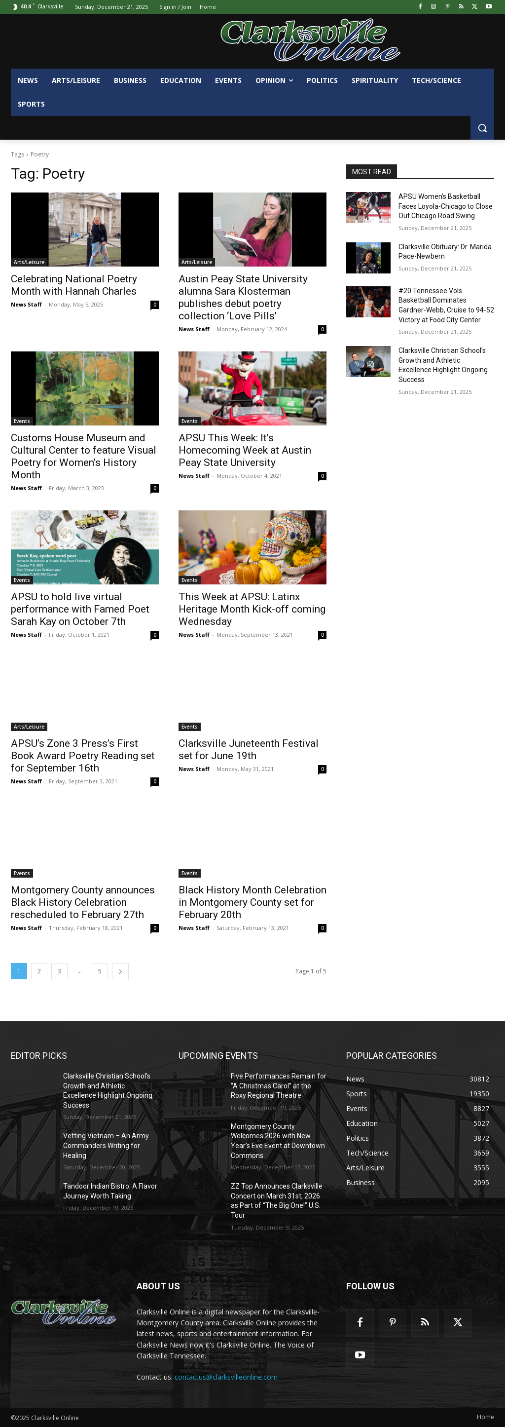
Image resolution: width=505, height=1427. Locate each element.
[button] (482, 128)
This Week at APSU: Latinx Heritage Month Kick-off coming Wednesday (252, 609)
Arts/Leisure (29, 262)
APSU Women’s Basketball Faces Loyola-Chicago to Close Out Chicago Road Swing (445, 206)
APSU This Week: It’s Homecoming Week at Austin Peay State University (245, 450)
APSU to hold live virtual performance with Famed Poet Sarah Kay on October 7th (80, 609)
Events (22, 421)
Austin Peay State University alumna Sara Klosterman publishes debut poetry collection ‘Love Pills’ (243, 297)
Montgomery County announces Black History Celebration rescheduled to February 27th (83, 902)
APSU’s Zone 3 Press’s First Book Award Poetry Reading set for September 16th (83, 755)
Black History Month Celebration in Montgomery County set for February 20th (252, 902)
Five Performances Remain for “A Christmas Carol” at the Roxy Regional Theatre (278, 1085)
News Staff (26, 304)
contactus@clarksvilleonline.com (226, 1377)
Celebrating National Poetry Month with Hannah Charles (74, 285)
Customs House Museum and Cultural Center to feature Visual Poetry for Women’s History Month (83, 456)
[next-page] (120, 971)
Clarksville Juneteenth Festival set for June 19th (249, 749)
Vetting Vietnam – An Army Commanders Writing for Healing (106, 1145)
